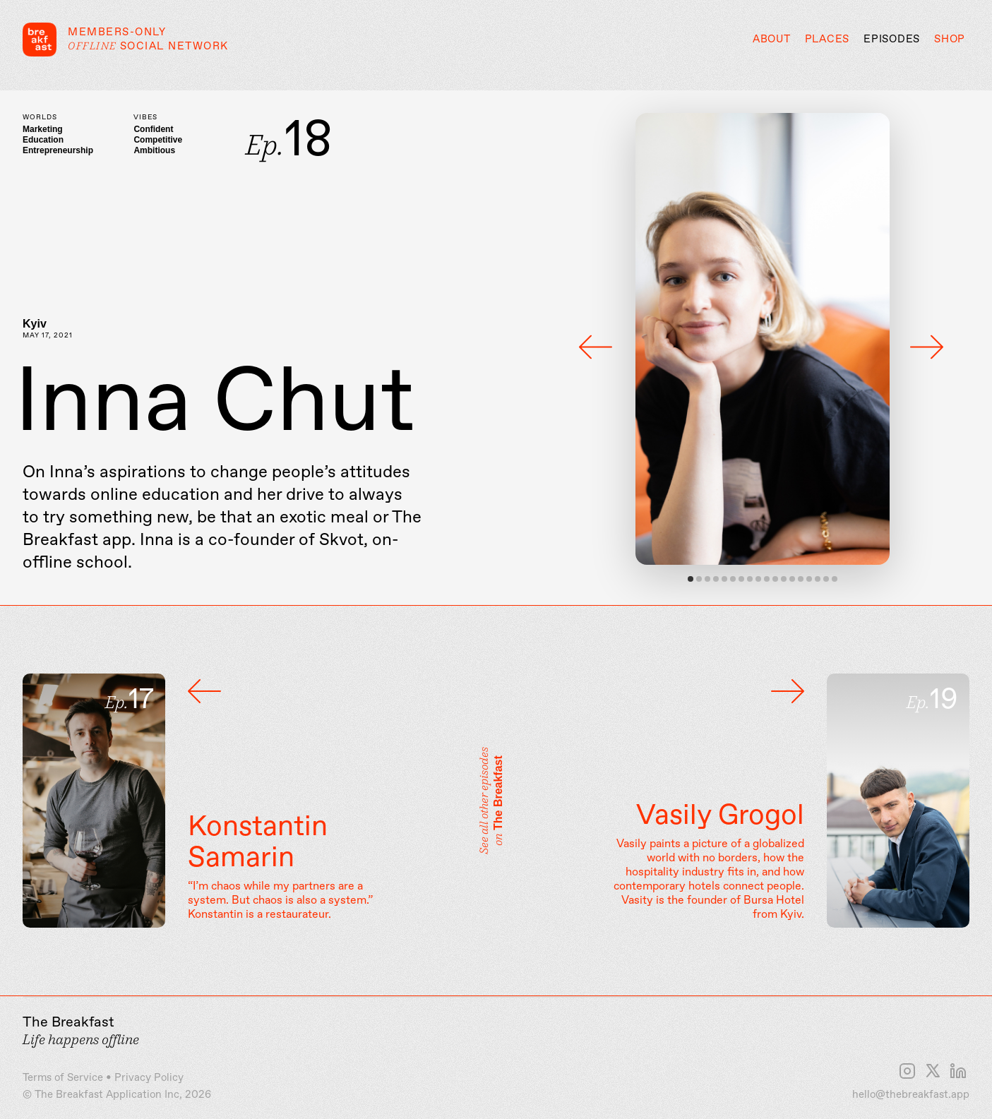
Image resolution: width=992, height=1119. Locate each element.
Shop (949, 39)
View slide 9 (758, 579)
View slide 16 (817, 579)
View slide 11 (775, 579)
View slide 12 (784, 579)
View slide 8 (750, 579)
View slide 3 (707, 579)
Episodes (891, 39)
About (772, 39)
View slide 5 (724, 579)
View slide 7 (741, 579)
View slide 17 (826, 579)
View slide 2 (699, 579)
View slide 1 (690, 579)
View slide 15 (809, 579)
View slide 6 (733, 579)
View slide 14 (800, 579)
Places (827, 39)
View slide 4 (716, 579)
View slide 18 (834, 579)
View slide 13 (792, 579)
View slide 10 (767, 579)
